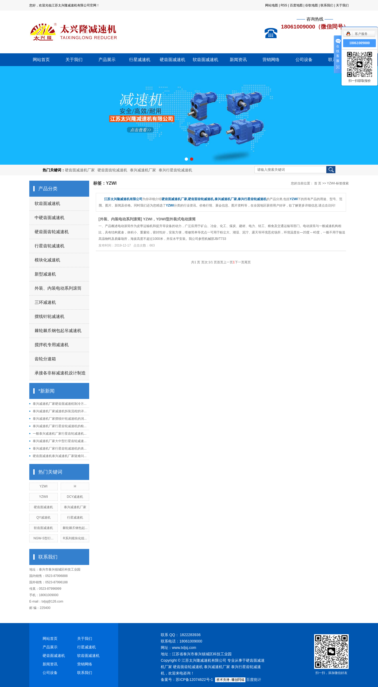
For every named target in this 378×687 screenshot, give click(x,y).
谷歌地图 (311, 5)
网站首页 (41, 59)
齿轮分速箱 (45, 359)
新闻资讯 (238, 59)
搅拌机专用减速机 (52, 344)
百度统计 (253, 679)
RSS (284, 5)
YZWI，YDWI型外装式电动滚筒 (169, 219)
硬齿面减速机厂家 (80, 170)
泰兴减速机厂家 (143, 170)
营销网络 (271, 59)
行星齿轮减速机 (49, 246)
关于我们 (342, 5)
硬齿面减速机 (172, 59)
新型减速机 (45, 274)
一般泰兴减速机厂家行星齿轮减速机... (60, 433)
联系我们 (327, 5)
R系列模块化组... (75, 538)
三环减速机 (45, 302)
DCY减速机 (75, 497)
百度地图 (296, 5)
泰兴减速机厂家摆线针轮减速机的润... (60, 419)
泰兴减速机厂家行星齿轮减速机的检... (60, 426)
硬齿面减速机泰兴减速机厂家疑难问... (60, 456)
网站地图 (271, 5)
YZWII (43, 497)
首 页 (317, 183)
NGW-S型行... (44, 538)
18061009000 (359, 43)
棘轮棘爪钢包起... (75, 528)
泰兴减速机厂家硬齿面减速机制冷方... (60, 404)
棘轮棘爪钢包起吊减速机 (58, 330)
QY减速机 (43, 517)
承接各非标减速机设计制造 (60, 373)
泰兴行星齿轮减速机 (175, 170)
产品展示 (107, 59)
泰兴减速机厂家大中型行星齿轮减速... (60, 441)
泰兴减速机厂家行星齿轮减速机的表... (60, 448)
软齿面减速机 (205, 59)
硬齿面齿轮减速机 (112, 170)
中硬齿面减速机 (49, 217)
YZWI (43, 486)
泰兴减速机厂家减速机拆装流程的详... (60, 411)
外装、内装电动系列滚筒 (58, 288)
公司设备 (304, 59)
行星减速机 (139, 59)
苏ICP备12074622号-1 (194, 679)
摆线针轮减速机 (49, 316)
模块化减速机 (47, 260)
